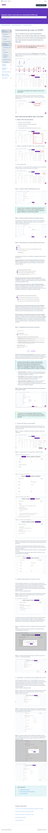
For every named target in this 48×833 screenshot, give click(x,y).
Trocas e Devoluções (27, 25)
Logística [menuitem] (5, 39)
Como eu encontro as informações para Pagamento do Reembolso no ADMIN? (29, 808)
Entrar (45, 1)
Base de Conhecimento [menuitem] (4, 31)
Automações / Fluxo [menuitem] (7, 47)
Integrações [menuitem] (5, 34)
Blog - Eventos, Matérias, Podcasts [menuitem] (5, 75)
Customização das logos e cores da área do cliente (24, 814)
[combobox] (23, 17)
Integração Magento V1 (19, 820)
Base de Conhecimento (5, 25)
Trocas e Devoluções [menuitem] (5, 44)
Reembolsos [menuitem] (5, 52)
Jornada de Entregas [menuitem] (7, 41)
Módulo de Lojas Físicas (24, 789)
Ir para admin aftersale (41, 5)
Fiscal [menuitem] (4, 50)
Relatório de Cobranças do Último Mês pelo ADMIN (24, 811)
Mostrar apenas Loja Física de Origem (27, 791)
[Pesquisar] (46, 17)
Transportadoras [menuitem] (6, 36)
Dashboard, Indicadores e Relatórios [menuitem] (5, 56)
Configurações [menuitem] (6, 62)
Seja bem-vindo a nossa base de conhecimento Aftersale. (19, 15)
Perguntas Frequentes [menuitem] (4, 65)
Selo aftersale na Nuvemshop (20, 817)
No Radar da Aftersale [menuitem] (6, 71)
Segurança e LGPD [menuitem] (6, 59)
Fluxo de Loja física (23, 793)
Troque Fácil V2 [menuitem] (5, 78)
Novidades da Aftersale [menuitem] (4, 69)
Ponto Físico (35, 220)
